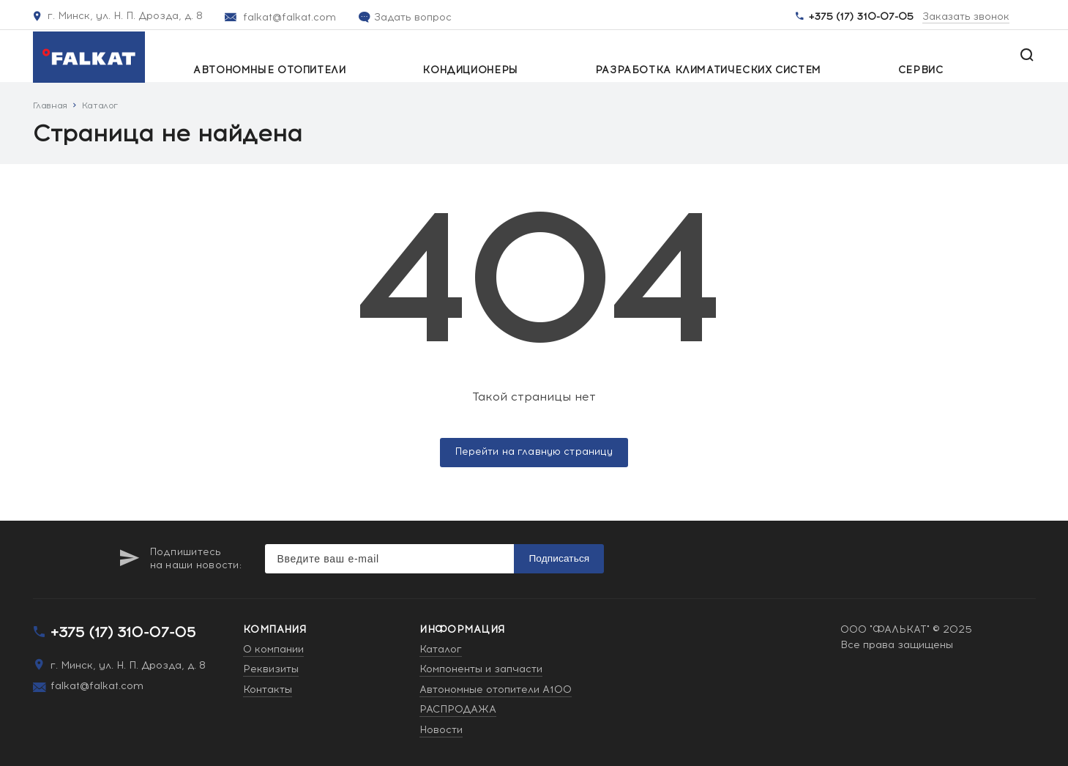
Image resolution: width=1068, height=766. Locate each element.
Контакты (267, 689)
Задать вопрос (413, 17)
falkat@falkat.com (289, 17)
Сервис (921, 70)
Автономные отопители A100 (495, 689)
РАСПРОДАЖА (457, 709)
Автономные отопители (269, 70)
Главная (50, 105)
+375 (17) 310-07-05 (861, 17)
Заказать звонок (965, 17)
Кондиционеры (470, 70)
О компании (273, 649)
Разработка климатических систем (708, 70)
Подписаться (559, 558)
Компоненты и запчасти (480, 669)
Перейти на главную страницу (534, 451)
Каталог (100, 105)
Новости (441, 730)
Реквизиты (271, 669)
